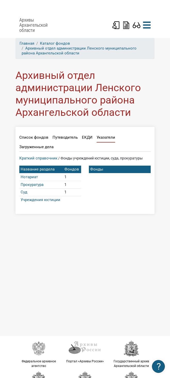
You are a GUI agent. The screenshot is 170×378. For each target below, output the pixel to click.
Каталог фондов (55, 43)
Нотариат (29, 177)
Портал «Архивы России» (85, 351)
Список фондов (33, 137)
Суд (24, 192)
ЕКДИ (87, 137)
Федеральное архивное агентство (38, 354)
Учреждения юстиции (40, 199)
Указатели (106, 137)
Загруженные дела (36, 147)
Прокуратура (32, 184)
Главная (27, 43)
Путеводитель (65, 137)
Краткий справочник (38, 158)
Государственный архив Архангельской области (131, 354)
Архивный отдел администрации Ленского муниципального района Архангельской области (79, 50)
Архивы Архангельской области (33, 25)
